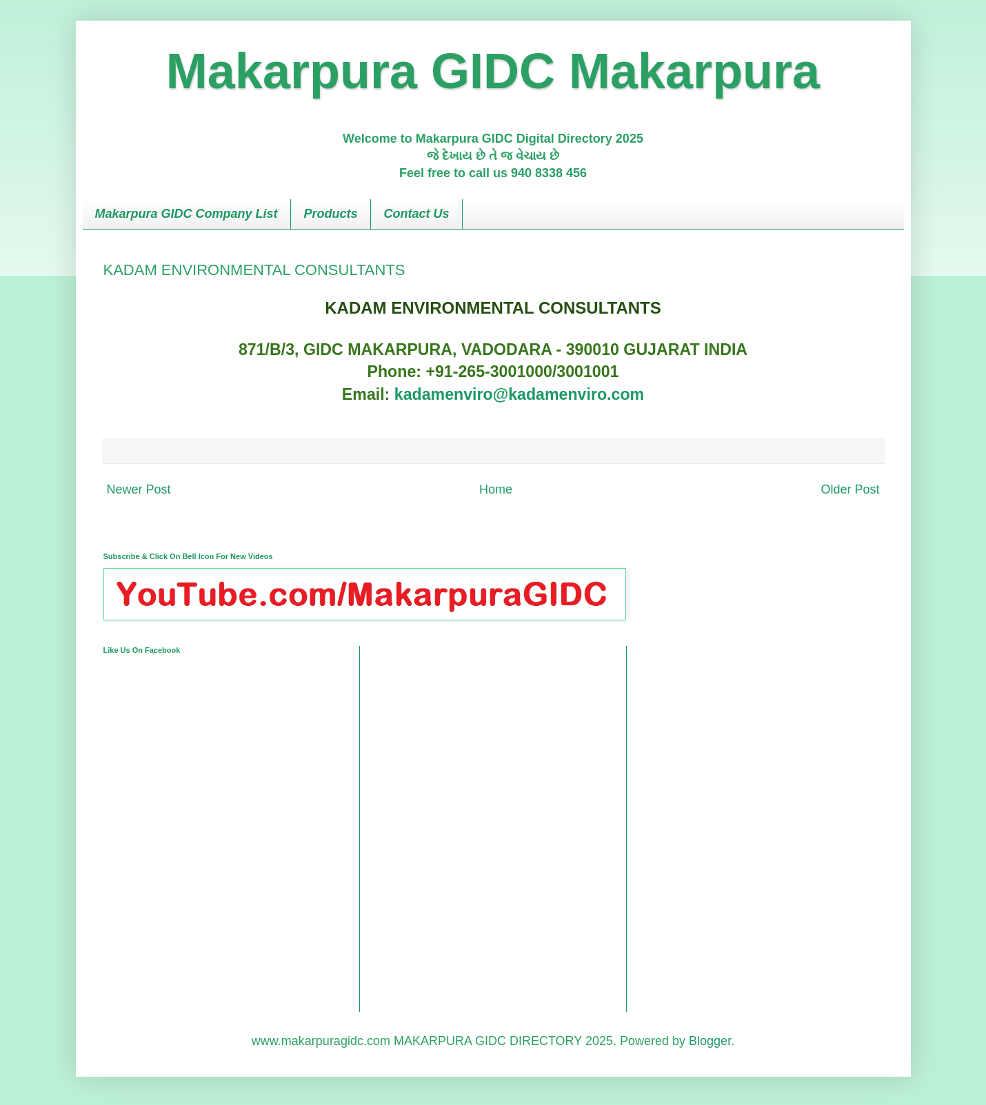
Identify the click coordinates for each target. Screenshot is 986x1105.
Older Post (850, 489)
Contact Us (417, 214)
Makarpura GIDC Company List (186, 214)
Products (331, 214)
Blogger (710, 1041)
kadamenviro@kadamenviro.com (519, 394)
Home (495, 489)
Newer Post (139, 489)
